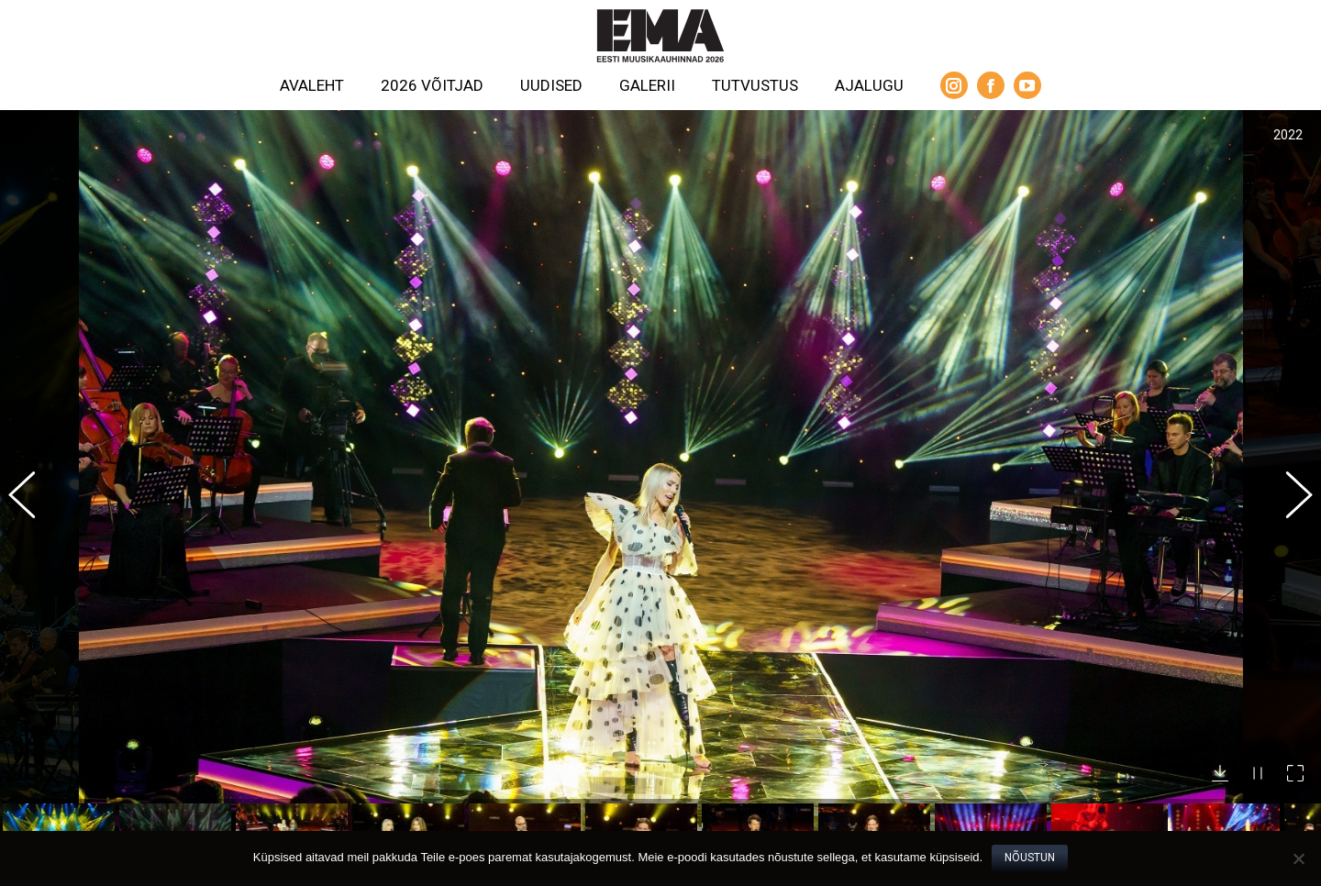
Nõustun (1030, 857)
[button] (32, 473)
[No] (1298, 858)
